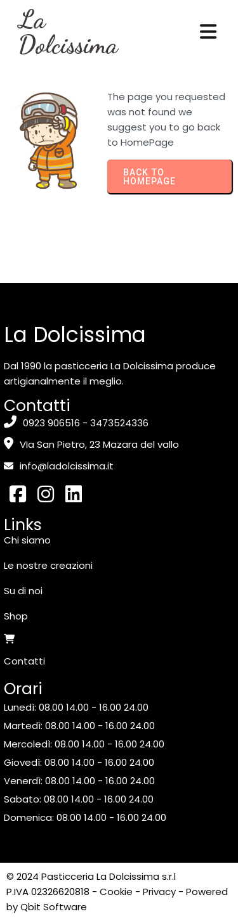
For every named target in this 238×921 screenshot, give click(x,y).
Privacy (159, 891)
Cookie (116, 891)
